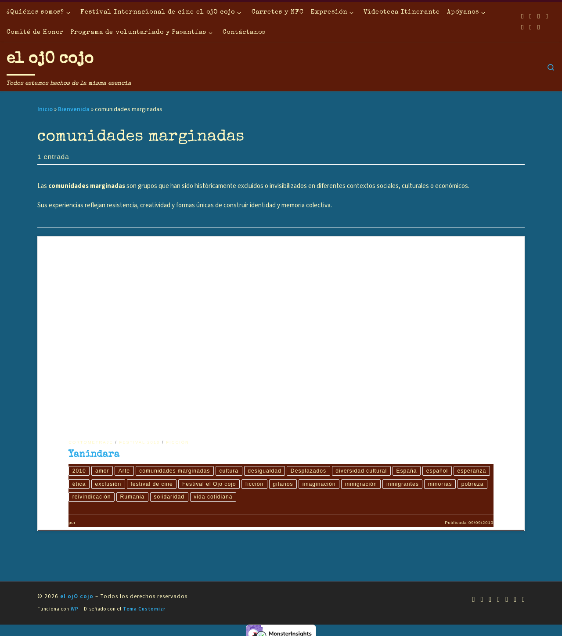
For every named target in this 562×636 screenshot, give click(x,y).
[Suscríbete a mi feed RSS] (522, 16)
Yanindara (93, 454)
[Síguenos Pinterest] (538, 27)
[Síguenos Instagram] (522, 27)
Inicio (45, 109)
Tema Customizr (144, 610)
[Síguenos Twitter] (546, 16)
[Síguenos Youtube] (538, 16)
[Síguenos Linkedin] (530, 27)
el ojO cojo (77, 597)
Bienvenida (74, 109)
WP (75, 610)
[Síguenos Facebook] (530, 16)
